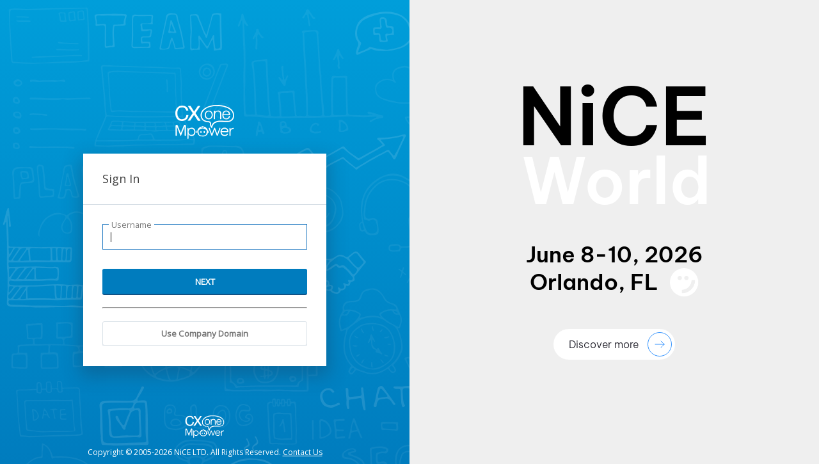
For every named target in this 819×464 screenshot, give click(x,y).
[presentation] (614, 232)
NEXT (205, 281)
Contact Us (302, 452)
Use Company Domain (204, 333)
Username (131, 225)
